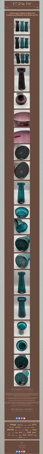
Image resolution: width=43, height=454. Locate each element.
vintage (13, 424)
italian (28, 427)
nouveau (11, 427)
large (26, 430)
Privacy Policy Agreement (22, 445)
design (13, 435)
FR (22, 449)
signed (30, 435)
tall (16, 430)
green (34, 432)
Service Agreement (22, 447)
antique (18, 427)
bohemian (33, 427)
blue (20, 437)
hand (24, 435)
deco (20, 432)
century (25, 425)
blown (35, 430)
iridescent (20, 425)
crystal (22, 430)
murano (10, 429)
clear (30, 430)
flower (25, 432)
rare (16, 432)
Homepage (22, 442)
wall (22, 427)
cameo (20, 435)
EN (21, 449)
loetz (30, 425)
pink (25, 427)
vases (24, 437)
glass (34, 424)
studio (8, 435)
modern (19, 430)
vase (29, 432)
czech (13, 432)
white (35, 435)
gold (8, 425)
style (16, 435)
